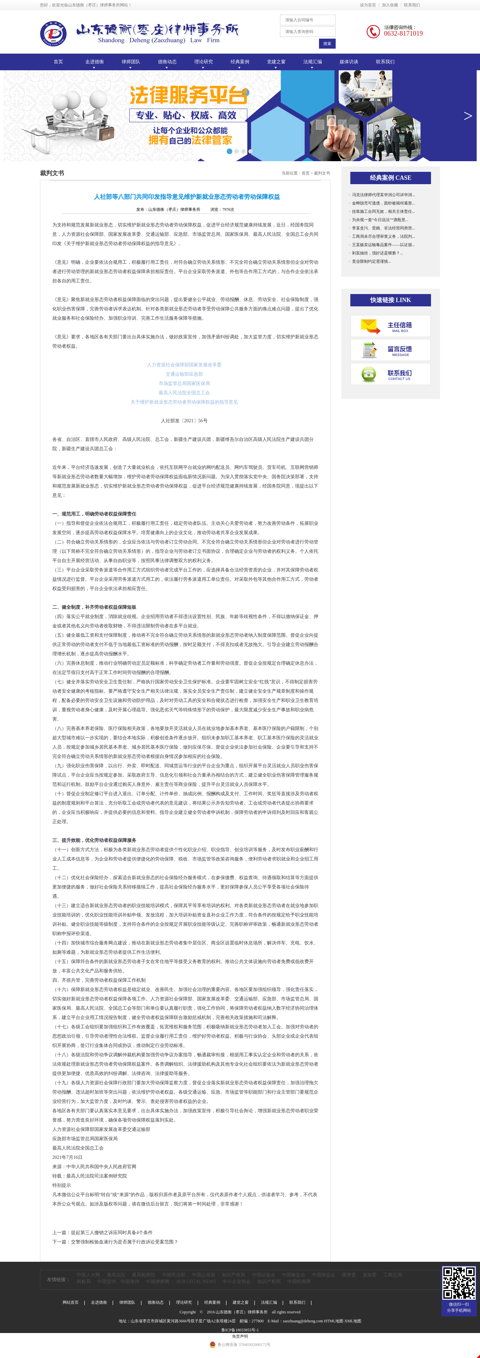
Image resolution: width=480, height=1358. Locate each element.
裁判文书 (322, 173)
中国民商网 (299, 1281)
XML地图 (352, 1321)
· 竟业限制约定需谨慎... (370, 261)
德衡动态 (156, 1302)
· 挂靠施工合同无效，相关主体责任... (382, 211)
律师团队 (127, 1302)
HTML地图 (333, 1321)
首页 (58, 61)
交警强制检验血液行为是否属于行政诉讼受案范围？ (124, 1241)
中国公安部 (203, 1274)
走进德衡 (99, 1302)
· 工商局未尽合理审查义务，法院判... (382, 236)
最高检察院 (143, 1274)
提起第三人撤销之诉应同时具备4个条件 (112, 1232)
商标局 (84, 1281)
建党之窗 (241, 1302)
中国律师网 (157, 1281)
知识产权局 (233, 1274)
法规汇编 (269, 1302)
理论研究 (184, 1302)
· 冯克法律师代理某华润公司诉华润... (382, 194)
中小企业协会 (237, 1281)
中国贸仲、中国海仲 (118, 1281)
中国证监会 (263, 1274)
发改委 (370, 1274)
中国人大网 (88, 1274)
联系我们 (412, 5)
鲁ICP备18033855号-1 (240, 1330)
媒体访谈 (349, 61)
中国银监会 (293, 1274)
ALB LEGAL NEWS (196, 1281)
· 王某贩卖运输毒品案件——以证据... (382, 244)
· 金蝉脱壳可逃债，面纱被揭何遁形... (382, 203)
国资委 (349, 1274)
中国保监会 (323, 1274)
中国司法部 (173, 1274)
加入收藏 (390, 5)
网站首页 (71, 1302)
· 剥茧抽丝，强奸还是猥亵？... (376, 253)
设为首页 (368, 5)
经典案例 (212, 1302)
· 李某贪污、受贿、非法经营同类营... (382, 228)
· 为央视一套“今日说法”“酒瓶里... (378, 219)
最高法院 (116, 1274)
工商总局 (392, 1274)
